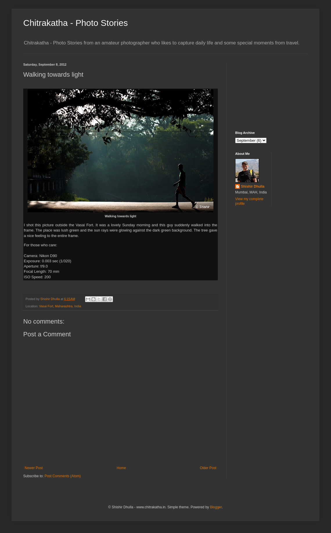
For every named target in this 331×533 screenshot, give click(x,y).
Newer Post (34, 468)
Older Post (208, 468)
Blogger (216, 507)
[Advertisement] (264, 92)
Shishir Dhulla (253, 186)
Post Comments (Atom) (62, 476)
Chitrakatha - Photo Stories (75, 23)
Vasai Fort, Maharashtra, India (60, 306)
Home (121, 468)
